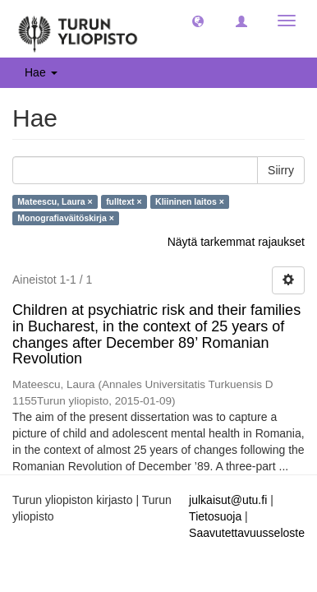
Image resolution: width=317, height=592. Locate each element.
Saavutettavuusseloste (247, 532)
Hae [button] (41, 72)
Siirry (281, 170)
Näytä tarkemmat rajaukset (236, 241)
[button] (198, 21)
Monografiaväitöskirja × (65, 218)
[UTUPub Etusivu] (78, 29)
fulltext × (123, 201)
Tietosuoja (215, 516)
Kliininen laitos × (189, 201)
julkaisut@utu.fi (228, 499)
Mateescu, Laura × (54, 201)
